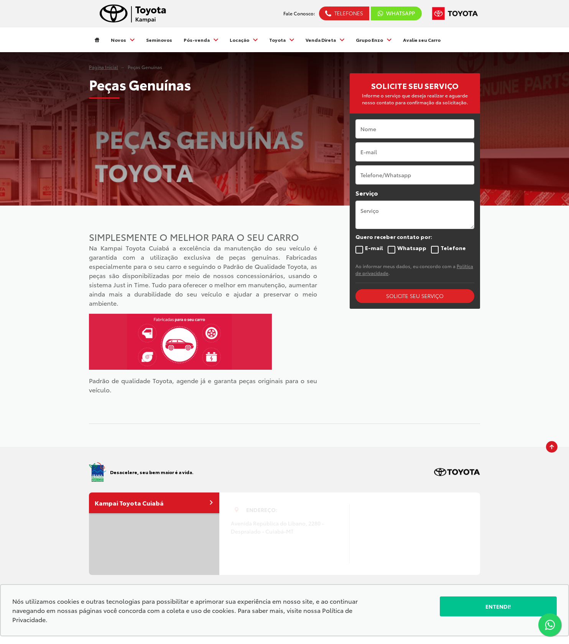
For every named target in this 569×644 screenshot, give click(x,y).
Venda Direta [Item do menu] (325, 40)
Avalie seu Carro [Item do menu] (422, 40)
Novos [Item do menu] (123, 40)
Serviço (366, 192)
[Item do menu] (97, 40)
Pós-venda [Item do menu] (201, 40)
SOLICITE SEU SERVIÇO (415, 296)
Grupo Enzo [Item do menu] (373, 40)
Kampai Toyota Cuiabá (154, 502)
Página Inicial (103, 67)
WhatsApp (396, 13)
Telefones (348, 13)
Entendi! (498, 606)
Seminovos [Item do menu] (159, 40)
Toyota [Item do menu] (281, 40)
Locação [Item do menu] (244, 40)
